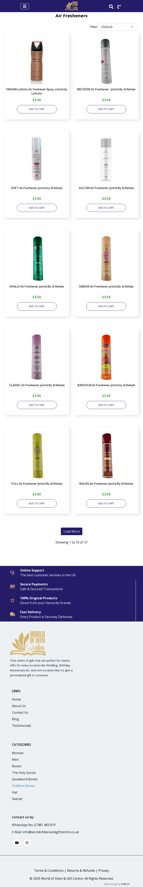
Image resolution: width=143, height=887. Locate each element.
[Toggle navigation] (24, 6)
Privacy (103, 870)
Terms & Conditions (49, 870)
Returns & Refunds (81, 870)
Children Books (23, 786)
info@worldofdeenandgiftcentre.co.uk (51, 832)
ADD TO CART (37, 109)
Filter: (94, 27)
